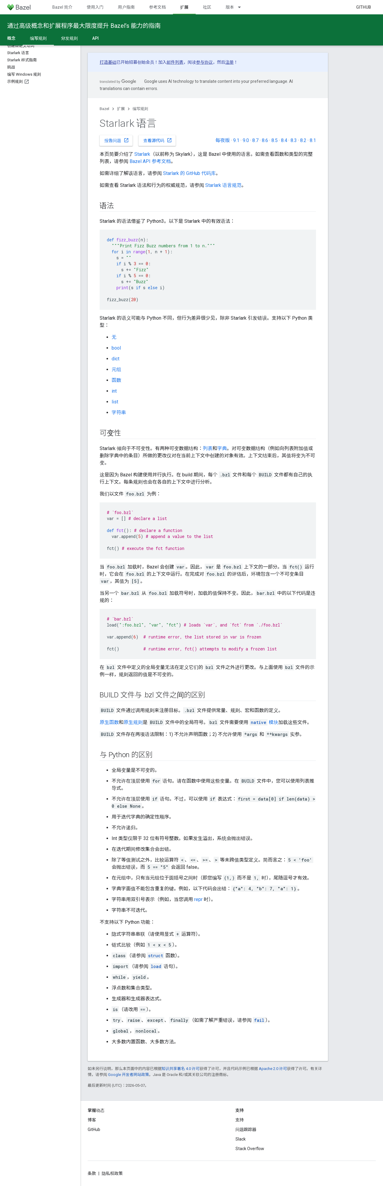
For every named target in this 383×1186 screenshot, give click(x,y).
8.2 (303, 140)
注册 (229, 62)
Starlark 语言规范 (223, 185)
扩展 (121, 108)
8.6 (265, 140)
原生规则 (133, 722)
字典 (222, 448)
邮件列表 (175, 62)
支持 (239, 1120)
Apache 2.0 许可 (273, 1068)
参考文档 (157, 7)
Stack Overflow (249, 1148)
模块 (264, 722)
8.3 (294, 140)
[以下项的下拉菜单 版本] (242, 7)
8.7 (255, 140)
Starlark (142, 154)
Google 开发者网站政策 (128, 1074)
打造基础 (108, 62)
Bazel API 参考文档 (150, 161)
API (95, 38)
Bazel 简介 (62, 7)
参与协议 (204, 62)
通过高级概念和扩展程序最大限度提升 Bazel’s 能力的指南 (84, 25)
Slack (240, 1139)
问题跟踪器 (245, 1129)
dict (115, 359)
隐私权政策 (112, 1173)
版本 (230, 7)
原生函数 (109, 722)
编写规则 (140, 108)
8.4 (284, 140)
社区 (207, 7)
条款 (92, 1173)
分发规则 (69, 38)
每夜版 (222, 140)
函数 (116, 380)
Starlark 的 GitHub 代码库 (189, 173)
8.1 (313, 140)
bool (116, 348)
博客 (92, 1120)
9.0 (246, 140)
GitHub (363, 7)
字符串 (119, 412)
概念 (11, 38)
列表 (207, 448)
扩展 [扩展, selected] (184, 7)
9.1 (236, 140)
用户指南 (126, 7)
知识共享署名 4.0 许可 (181, 1068)
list (115, 402)
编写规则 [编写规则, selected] (38, 38)
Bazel (104, 108)
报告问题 (116, 140)
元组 (116, 369)
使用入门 (95, 7)
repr (198, 899)
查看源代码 (157, 140)
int (114, 391)
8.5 (274, 140)
